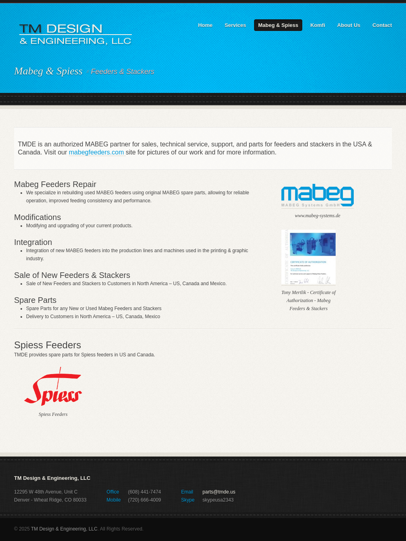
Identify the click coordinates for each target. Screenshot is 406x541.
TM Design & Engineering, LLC (64, 529)
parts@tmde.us (219, 492)
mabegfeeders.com (97, 152)
